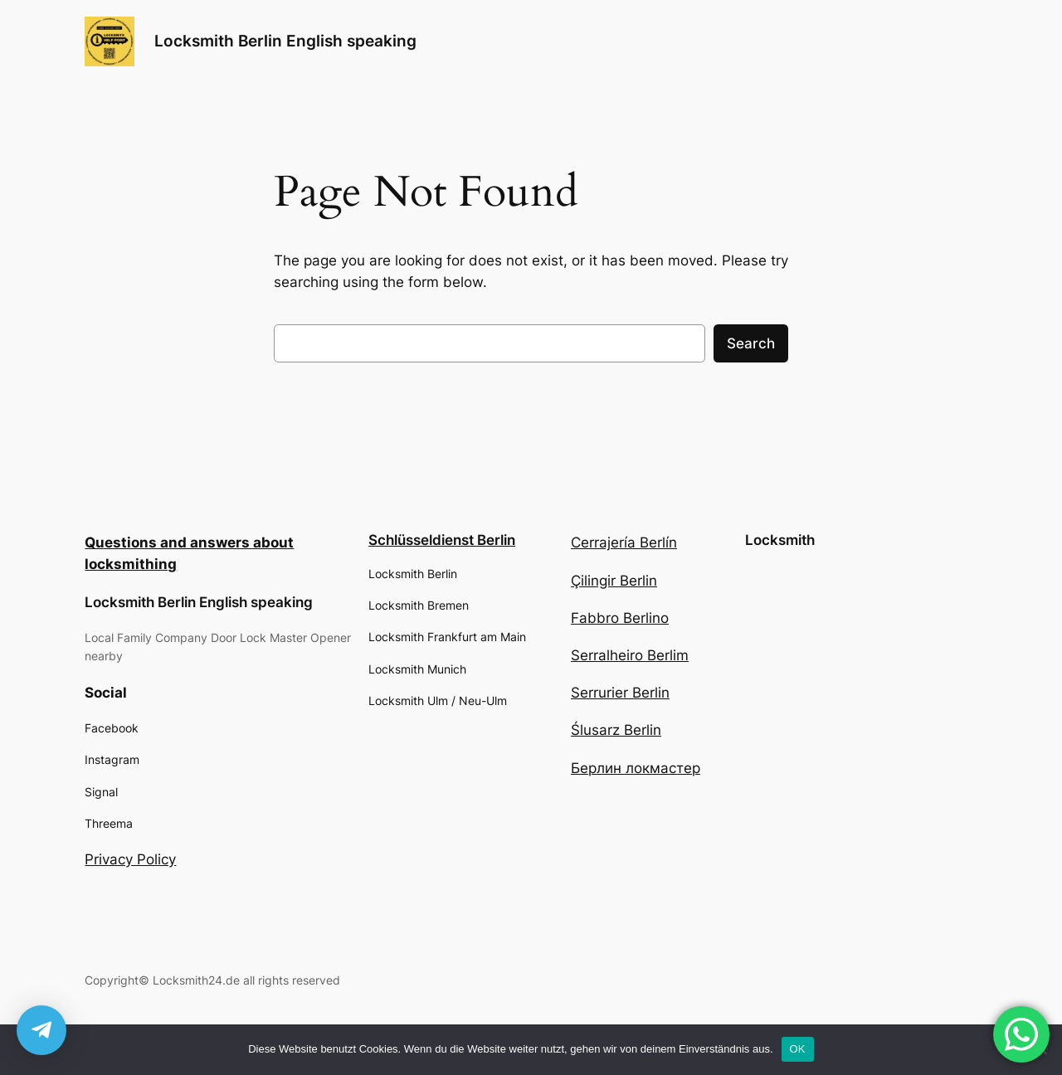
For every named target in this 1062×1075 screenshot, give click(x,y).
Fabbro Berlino (620, 618)
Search (751, 343)
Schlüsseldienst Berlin (441, 540)
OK (798, 1049)
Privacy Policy (130, 859)
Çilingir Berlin (614, 580)
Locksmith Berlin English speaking (285, 41)
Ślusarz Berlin (616, 730)
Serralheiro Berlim (630, 655)
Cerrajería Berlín (624, 542)
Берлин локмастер (635, 768)
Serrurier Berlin (620, 692)
